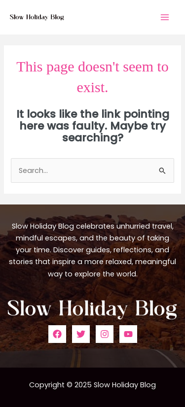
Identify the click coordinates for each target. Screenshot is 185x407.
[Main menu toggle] (164, 17)
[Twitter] (81, 334)
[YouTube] (128, 334)
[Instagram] (104, 334)
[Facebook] (57, 334)
